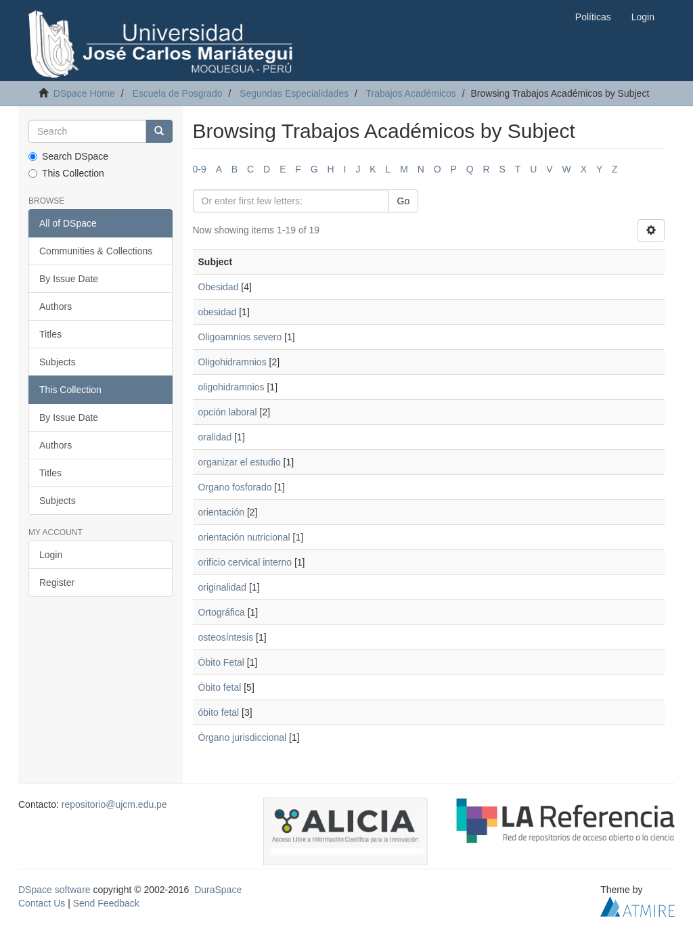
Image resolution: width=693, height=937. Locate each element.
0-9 (199, 169)
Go (403, 201)
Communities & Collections (95, 251)
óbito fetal (219, 712)
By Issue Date (68, 278)
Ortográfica (221, 612)
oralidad (215, 437)
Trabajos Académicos (410, 93)
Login (50, 554)
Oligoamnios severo (240, 337)
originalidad (222, 587)
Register (56, 582)
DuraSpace (218, 889)
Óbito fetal (220, 687)
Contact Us (41, 903)
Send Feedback (106, 903)
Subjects (57, 362)
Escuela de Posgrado (177, 93)
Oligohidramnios (232, 362)
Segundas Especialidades (294, 93)
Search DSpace (68, 156)
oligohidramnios (231, 387)
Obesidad (218, 286)
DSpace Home (84, 93)
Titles (50, 334)
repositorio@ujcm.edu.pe (114, 804)
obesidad (217, 311)
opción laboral (227, 412)
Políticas (593, 17)
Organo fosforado (235, 487)
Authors (55, 306)
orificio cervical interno (245, 562)
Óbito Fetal (221, 662)
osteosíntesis (226, 637)
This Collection (66, 173)
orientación (221, 512)
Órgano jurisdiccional (242, 737)
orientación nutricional (244, 537)
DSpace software (54, 889)
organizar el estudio (239, 462)
